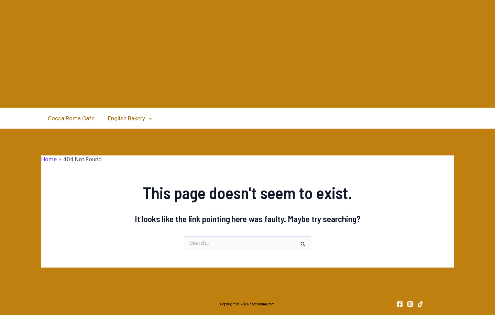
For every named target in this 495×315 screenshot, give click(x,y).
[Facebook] (400, 304)
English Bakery (128, 118)
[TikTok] (420, 304)
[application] (146, 118)
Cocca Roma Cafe (70, 118)
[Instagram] (410, 304)
